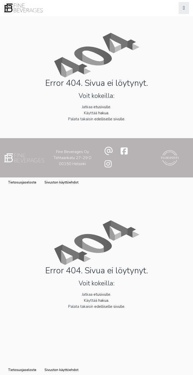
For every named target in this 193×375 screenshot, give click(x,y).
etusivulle (101, 107)
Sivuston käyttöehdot (61, 182)
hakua (103, 113)
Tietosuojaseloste (22, 182)
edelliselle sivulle (109, 119)
